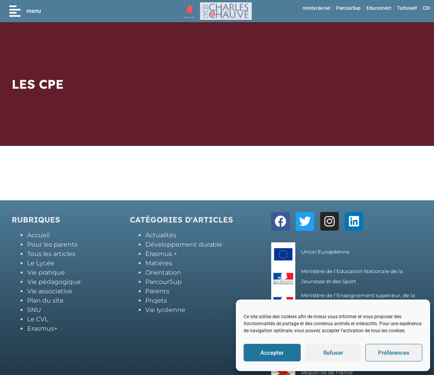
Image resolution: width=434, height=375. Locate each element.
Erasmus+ (42, 328)
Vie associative (49, 291)
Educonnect (378, 8)
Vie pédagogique (54, 282)
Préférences (394, 352)
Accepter (272, 352)
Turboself (407, 8)
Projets (156, 300)
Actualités (160, 235)
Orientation (163, 272)
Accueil (38, 235)
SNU (34, 310)
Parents (157, 291)
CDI (426, 8)
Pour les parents (52, 244)
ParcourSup (348, 8)
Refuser (333, 352)
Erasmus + (161, 254)
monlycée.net (316, 8)
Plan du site (45, 300)
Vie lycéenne (165, 310)
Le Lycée (40, 263)
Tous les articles (51, 254)
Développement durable (183, 244)
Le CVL (37, 319)
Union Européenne (325, 252)
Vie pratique (46, 272)
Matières (158, 263)
